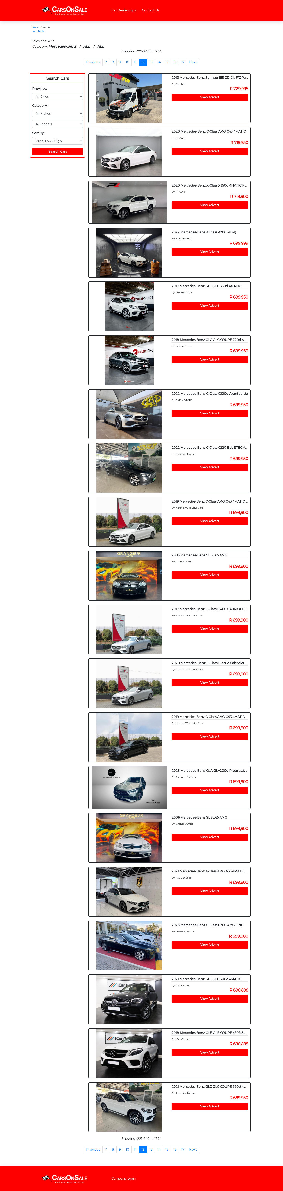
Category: (39, 106)
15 (166, 62)
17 (182, 62)
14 (159, 62)
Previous (93, 62)
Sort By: (38, 133)
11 (135, 62)
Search (36, 27)
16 (174, 62)
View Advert (209, 97)
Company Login (123, 1178)
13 (151, 62)
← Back (38, 31)
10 (127, 62)
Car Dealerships (123, 10)
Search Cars (57, 78)
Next (193, 62)
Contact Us (150, 10)
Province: (39, 89)
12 (142, 62)
